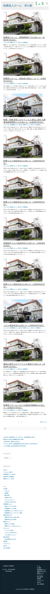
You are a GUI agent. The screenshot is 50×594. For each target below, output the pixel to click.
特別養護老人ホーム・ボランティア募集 (13, 512)
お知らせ (5, 470)
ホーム (4, 486)
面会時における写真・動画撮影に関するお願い (13, 439)
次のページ (43, 422)
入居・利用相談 (6, 548)
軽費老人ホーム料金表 (9, 523)
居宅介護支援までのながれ (10, 539)
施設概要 (6, 493)
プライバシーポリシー (9, 499)
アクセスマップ (6, 543)
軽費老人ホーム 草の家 (15, 42)
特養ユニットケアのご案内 (10, 506)
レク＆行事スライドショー (10, 534)
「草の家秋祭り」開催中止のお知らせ (11, 441)
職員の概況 (7, 495)
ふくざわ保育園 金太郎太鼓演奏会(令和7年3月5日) (14, 446)
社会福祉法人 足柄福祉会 (8, 476)
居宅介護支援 (6, 537)
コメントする (6, 42)
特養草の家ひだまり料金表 (10, 519)
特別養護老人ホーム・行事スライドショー (14, 510)
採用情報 (5, 541)
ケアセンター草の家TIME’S (11, 532)
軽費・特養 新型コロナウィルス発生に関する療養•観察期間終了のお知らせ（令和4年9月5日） (24, 120)
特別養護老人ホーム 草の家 (16, 124)
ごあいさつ (7, 491)
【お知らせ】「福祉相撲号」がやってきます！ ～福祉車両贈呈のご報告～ (19, 437)
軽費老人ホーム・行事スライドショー (13, 526)
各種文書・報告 (8, 497)
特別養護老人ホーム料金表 (10, 508)
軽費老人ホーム (6, 521)
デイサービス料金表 (9, 530)
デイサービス (6, 528)
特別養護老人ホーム (7, 504)
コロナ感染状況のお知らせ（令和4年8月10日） (24, 325)
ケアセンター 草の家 (7, 472)
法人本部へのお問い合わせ (10, 502)
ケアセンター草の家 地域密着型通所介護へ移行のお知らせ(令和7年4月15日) (20, 443)
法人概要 (5, 488)
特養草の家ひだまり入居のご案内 (12, 517)
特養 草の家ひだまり (7, 515)
